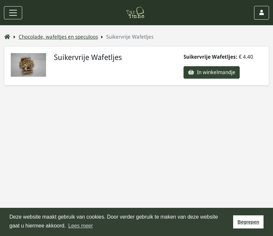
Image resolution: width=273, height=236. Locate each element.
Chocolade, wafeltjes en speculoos (58, 37)
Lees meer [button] (80, 225)
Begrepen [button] (248, 222)
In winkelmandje (211, 72)
